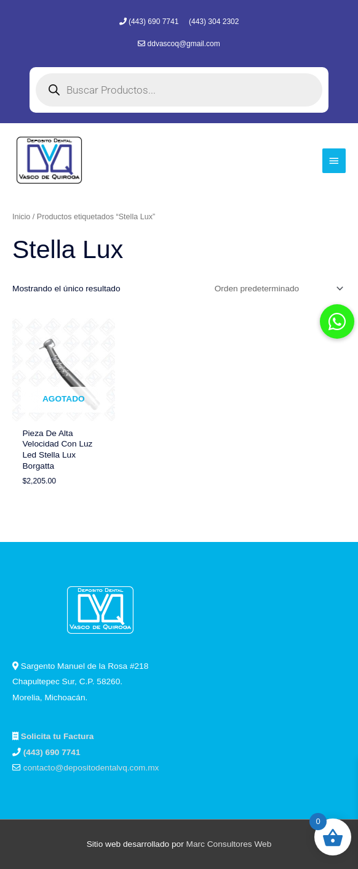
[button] (337, 321)
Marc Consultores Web (229, 844)
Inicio (21, 216)
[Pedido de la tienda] (277, 288)
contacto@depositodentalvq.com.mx (91, 767)
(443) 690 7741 (155, 21)
